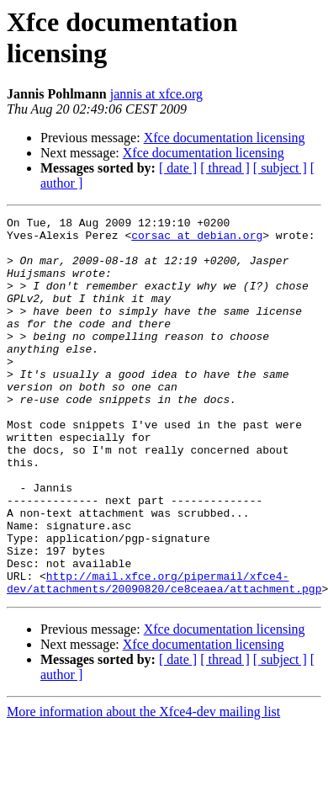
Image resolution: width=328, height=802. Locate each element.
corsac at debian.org (196, 239)
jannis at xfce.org (156, 94)
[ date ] (178, 168)
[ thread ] (225, 168)
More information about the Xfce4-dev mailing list (143, 787)
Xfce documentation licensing (224, 137)
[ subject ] (280, 168)
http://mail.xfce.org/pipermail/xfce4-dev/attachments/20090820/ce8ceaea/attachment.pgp (164, 656)
